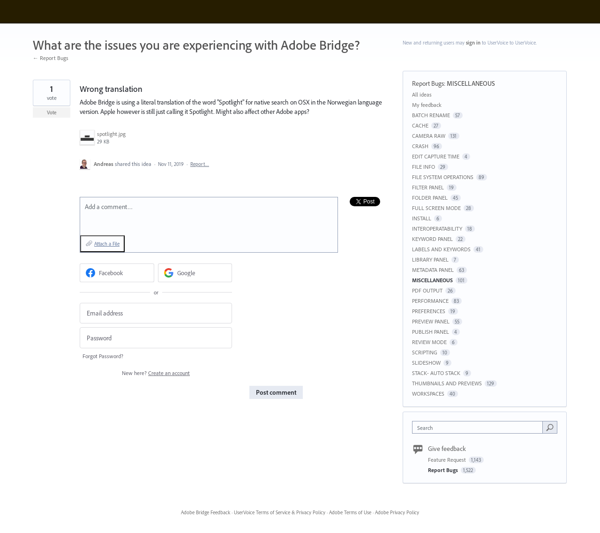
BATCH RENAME (431, 115)
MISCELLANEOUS (471, 83)
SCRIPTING (424, 352)
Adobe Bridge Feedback (205, 512)
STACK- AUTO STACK (436, 372)
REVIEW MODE (429, 341)
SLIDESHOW (426, 362)
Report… (199, 164)
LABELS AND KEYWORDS (441, 249)
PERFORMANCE (430, 300)
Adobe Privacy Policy (397, 512)
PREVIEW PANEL (431, 321)
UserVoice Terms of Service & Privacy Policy (279, 512)
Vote (52, 112)
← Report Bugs (50, 57)
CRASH (420, 146)
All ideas (422, 94)
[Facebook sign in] (117, 272)
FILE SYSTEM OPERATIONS (442, 176)
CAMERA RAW (428, 135)
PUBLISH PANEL (430, 331)
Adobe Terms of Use (350, 512)
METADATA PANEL (433, 269)
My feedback (427, 104)
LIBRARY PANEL (430, 259)
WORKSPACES (428, 393)
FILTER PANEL (428, 187)
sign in (473, 42)
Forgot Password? (102, 356)
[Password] (156, 337)
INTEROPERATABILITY (437, 228)
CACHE (420, 125)
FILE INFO (423, 166)
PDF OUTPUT (427, 290)
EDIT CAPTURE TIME (435, 156)
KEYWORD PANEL (432, 238)
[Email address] (156, 313)
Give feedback (447, 448)
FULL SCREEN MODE (436, 207)
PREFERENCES (428, 311)
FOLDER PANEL (430, 197)
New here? (156, 372)
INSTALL (421, 218)
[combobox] (480, 427)
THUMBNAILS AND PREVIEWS (447, 383)
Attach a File (107, 243)
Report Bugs (428, 83)
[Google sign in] (195, 272)
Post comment (276, 392)
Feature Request (447, 459)
